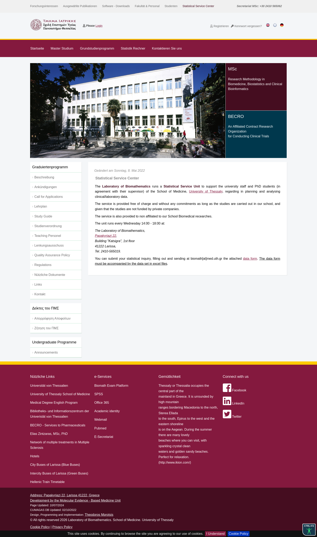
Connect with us (236, 377)
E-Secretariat (103, 436)
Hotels (34, 456)
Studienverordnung (48, 226)
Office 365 (101, 402)
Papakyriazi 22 (105, 235)
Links (38, 284)
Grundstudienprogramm (97, 48)
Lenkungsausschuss (49, 245)
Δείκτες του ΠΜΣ (45, 308)
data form (250, 258)
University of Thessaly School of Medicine (60, 394)
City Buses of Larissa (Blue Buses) (55, 464)
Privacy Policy (62, 527)
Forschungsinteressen (44, 6)
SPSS (98, 394)
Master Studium (62, 48)
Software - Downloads (116, 6)
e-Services (103, 377)
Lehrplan (40, 206)
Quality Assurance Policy (52, 255)
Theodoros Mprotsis (99, 514)
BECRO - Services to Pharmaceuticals (57, 425)
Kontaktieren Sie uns (167, 48)
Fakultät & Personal (147, 6)
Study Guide (43, 216)
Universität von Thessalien (49, 385)
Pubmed (100, 428)
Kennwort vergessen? (246, 26)
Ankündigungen (45, 187)
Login (99, 25)
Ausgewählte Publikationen (80, 6)
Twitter (232, 416)
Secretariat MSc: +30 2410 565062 (259, 6)
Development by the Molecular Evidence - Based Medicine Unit (75, 500)
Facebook (234, 390)
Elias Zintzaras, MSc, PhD (49, 433)
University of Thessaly (205, 191)
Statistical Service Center (198, 6)
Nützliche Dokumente (49, 274)
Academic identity (107, 411)
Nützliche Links (42, 377)
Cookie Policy (238, 533)
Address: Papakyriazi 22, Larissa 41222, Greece (64, 495)
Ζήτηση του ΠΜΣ (46, 328)
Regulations (43, 265)
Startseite (37, 48)
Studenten (171, 6)
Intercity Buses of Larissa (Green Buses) (59, 473)
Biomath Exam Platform (111, 385)
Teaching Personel (47, 235)
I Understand (215, 533)
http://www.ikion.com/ (175, 462)
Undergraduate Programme (54, 342)
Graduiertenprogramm (50, 167)
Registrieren (219, 26)
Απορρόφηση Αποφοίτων (52, 318)
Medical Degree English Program (54, 402)
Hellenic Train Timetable (47, 482)
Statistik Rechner (133, 48)
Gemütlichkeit (169, 377)
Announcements (46, 352)
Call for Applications (48, 196)
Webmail (100, 419)
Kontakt (39, 294)
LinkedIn (233, 403)
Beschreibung (44, 177)
